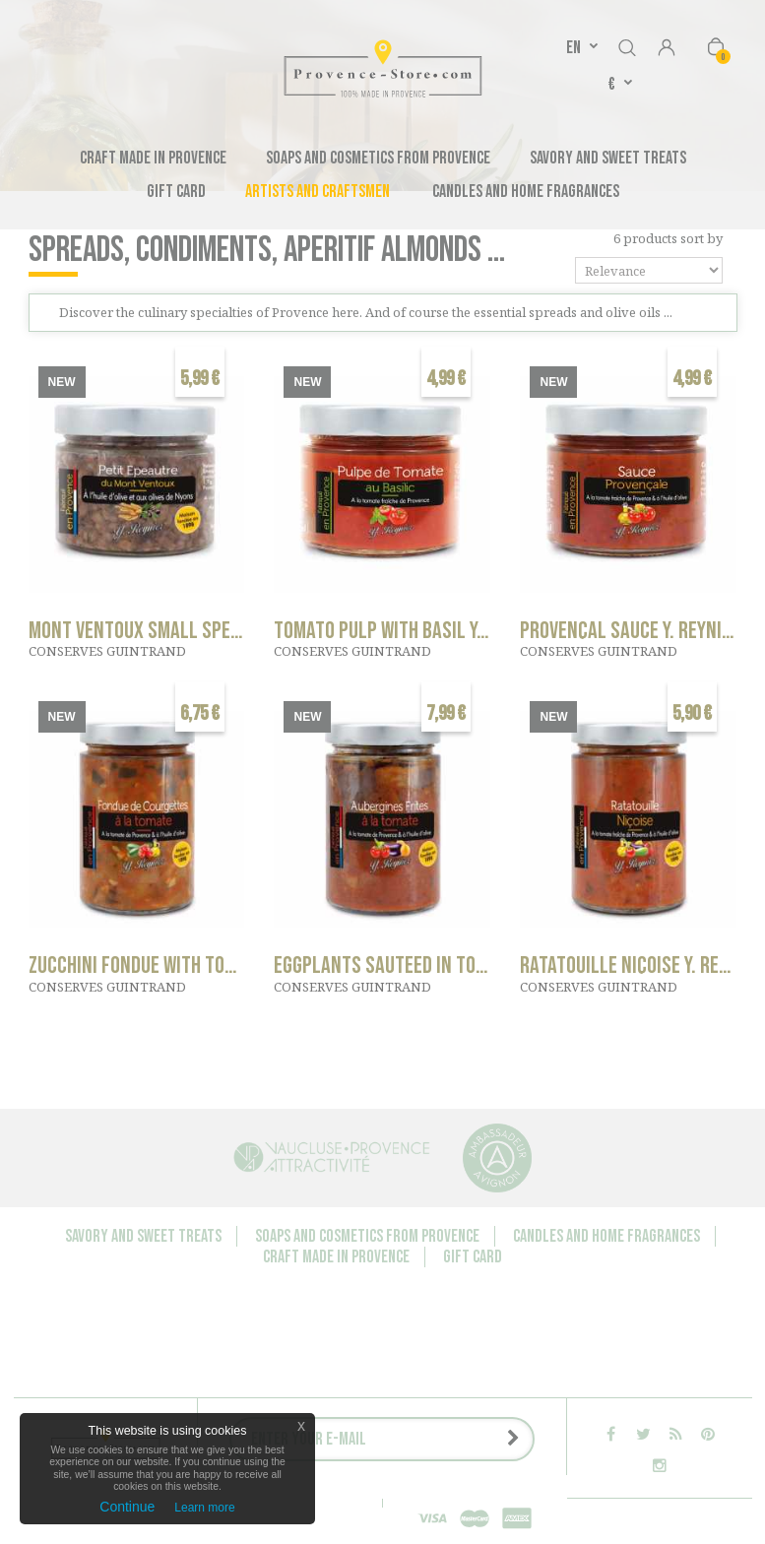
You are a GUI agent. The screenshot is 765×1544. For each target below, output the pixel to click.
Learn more (204, 1507)
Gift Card (176, 191)
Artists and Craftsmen (317, 191)
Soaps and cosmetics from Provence (378, 158)
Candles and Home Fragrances (525, 191)
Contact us (75, 1396)
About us (326, 1396)
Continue (127, 1506)
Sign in (666, 49)
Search (627, 44)
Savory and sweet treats (608, 158)
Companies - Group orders (204, 1396)
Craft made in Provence (153, 158)
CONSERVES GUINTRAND (107, 651)
